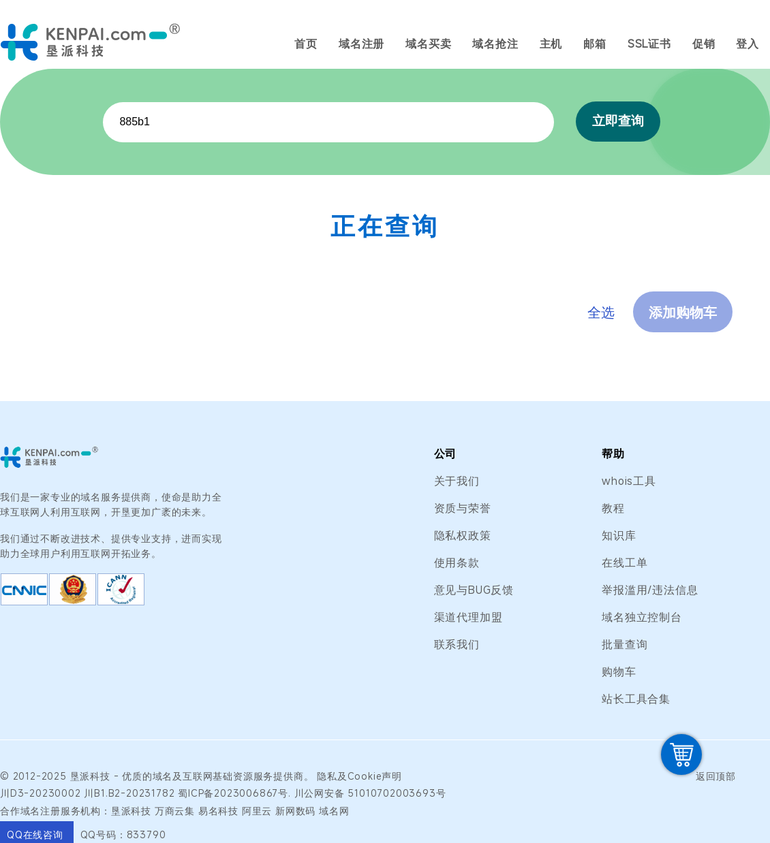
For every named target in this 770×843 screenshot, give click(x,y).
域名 (163, 775)
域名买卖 (428, 43)
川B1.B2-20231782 (129, 792)
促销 (703, 43)
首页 (306, 43)
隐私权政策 (462, 535)
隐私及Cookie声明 (359, 775)
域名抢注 (495, 43)
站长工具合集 (636, 698)
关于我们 (457, 480)
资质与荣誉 (462, 507)
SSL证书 (649, 43)
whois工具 (629, 480)
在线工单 (624, 562)
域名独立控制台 (642, 616)
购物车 (619, 671)
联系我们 (457, 644)
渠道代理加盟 (468, 616)
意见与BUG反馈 (474, 589)
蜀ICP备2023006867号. (234, 792)
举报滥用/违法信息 (650, 589)
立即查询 (618, 121)
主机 (551, 43)
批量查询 (624, 644)
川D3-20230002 (40, 792)
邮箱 (594, 43)
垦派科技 (90, 775)
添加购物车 (683, 312)
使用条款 (457, 562)
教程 (613, 507)
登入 (747, 43)
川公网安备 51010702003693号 (370, 792)
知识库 (619, 535)
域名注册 (361, 43)
